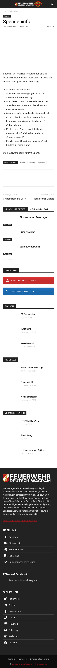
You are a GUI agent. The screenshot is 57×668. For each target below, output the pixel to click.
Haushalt (13, 623)
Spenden (41, 163)
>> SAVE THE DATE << (31, 421)
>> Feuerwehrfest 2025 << (33, 450)
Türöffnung (26, 329)
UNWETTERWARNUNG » (20, 291)
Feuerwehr (11, 27)
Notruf (12, 617)
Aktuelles (14, 11)
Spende (32, 163)
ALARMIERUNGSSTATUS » (21, 280)
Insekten (13, 642)
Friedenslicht (27, 231)
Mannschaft (15, 543)
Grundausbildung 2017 (14, 198)
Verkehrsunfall (28, 343)
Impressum (22, 659)
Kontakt (11, 659)
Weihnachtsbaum (30, 246)
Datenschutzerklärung (39, 659)
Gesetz (23, 163)
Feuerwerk (14, 598)
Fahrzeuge (14, 555)
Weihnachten (15, 611)
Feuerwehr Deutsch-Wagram (23, 580)
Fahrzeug (13, 630)
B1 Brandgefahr (28, 314)
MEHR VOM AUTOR (39, 209)
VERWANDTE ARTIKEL (15, 209)
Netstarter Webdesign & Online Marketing (29, 664)
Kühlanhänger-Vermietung (22, 561)
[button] (52, 4)
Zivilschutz (14, 636)
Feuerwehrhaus (16, 549)
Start (5, 11)
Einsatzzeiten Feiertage (33, 217)
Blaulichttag (26, 435)
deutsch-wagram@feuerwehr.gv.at (20, 520)
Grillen (12, 605)
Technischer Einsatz (44, 198)
